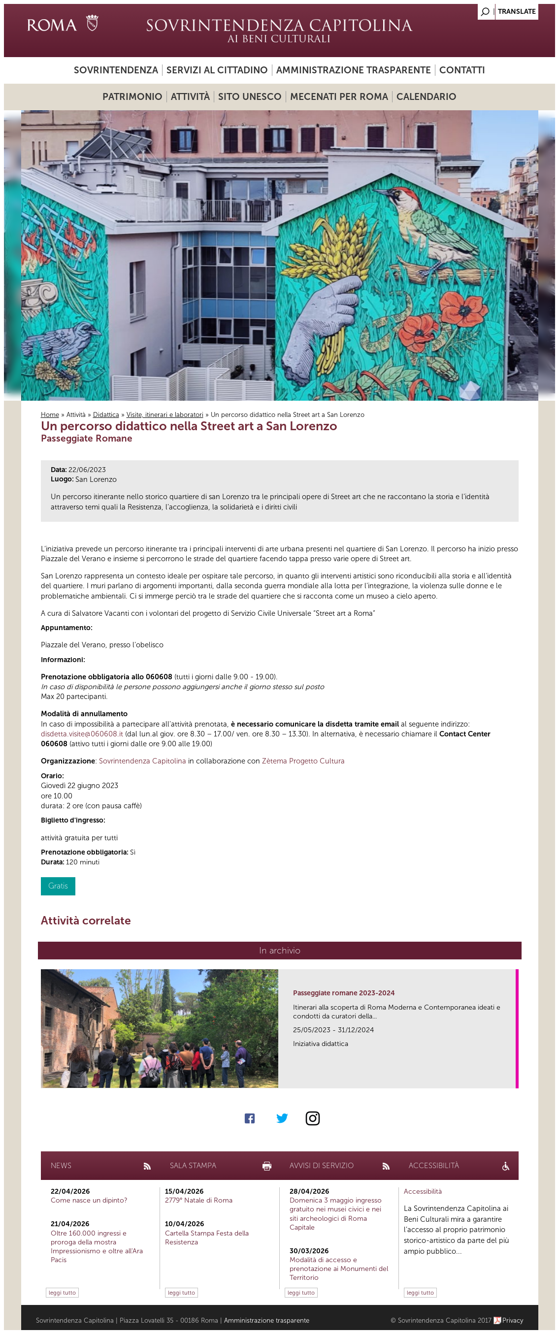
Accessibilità (423, 1191)
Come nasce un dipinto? (89, 1200)
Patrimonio (132, 96)
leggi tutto (62, 1292)
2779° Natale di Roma (198, 1200)
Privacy (513, 1320)
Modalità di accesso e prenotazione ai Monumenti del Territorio (339, 1269)
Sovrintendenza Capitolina (142, 761)
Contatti (462, 70)
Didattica (106, 414)
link (511, 1078)
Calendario (426, 96)
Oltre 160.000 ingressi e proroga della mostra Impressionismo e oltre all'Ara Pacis (97, 1247)
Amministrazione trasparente (353, 70)
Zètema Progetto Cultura (303, 761)
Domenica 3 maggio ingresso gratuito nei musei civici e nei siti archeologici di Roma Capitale (336, 1214)
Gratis (58, 885)
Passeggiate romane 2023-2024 (344, 993)
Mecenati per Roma (339, 96)
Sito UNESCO (250, 96)
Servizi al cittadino (217, 70)
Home (50, 414)
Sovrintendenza (116, 70)
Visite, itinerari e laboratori (165, 414)
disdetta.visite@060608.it (82, 734)
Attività (190, 96)
